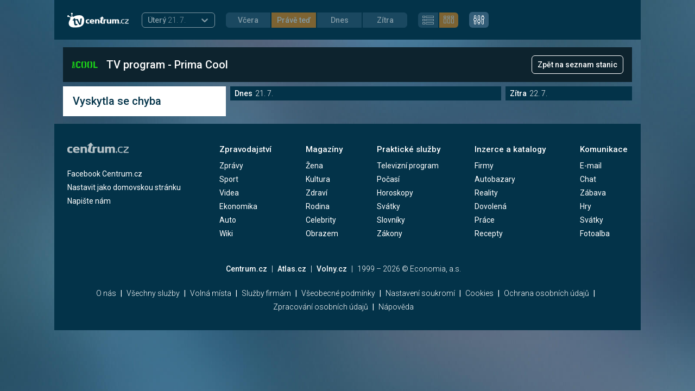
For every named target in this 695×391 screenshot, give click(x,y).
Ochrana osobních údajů (546, 293)
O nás (106, 293)
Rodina (318, 206)
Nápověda (396, 306)
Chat (588, 179)
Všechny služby (153, 293)
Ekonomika (238, 206)
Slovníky (391, 220)
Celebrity (321, 220)
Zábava (593, 192)
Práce (485, 220)
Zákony (389, 233)
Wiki (226, 233)
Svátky (388, 206)
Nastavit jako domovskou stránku (124, 187)
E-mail (591, 165)
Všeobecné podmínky (338, 293)
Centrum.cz (246, 268)
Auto (227, 220)
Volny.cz (332, 268)
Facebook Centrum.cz (104, 173)
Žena (314, 165)
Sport (228, 179)
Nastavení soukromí (420, 293)
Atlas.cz (291, 268)
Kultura (318, 179)
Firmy (484, 165)
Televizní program (408, 165)
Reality (486, 192)
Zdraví (316, 192)
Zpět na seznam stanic (577, 64)
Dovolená (491, 206)
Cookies (479, 293)
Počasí (388, 179)
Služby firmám (266, 293)
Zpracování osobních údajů (320, 306)
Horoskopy (395, 192)
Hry (585, 206)
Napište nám (89, 201)
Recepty (489, 233)
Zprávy (231, 165)
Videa (229, 192)
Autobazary (495, 179)
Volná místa (210, 293)
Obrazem (322, 233)
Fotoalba (595, 233)
